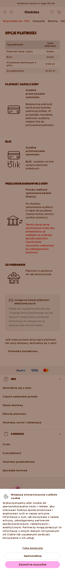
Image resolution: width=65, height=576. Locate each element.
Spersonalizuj (32, 556)
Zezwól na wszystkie (32, 564)
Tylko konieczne (32, 548)
